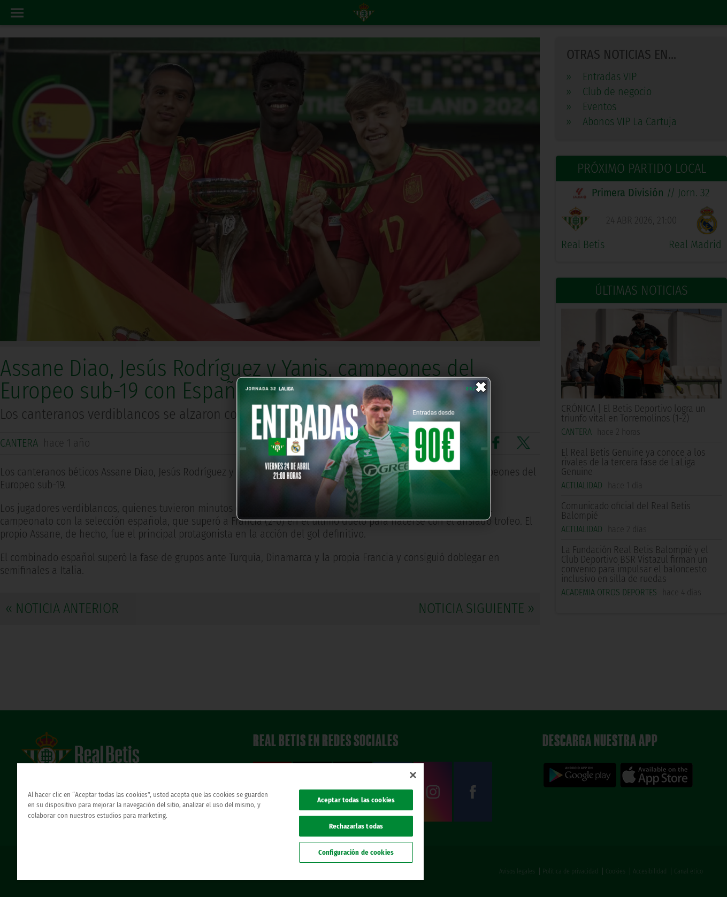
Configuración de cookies (356, 852)
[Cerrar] (413, 775)
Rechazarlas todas (356, 826)
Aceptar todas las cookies (356, 800)
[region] (220, 821)
